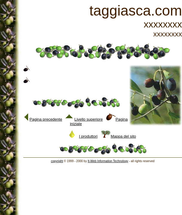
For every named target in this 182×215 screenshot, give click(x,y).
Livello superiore (84, 119)
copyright (57, 161)
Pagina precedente (43, 119)
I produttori (83, 136)
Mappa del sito (118, 136)
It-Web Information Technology (108, 161)
